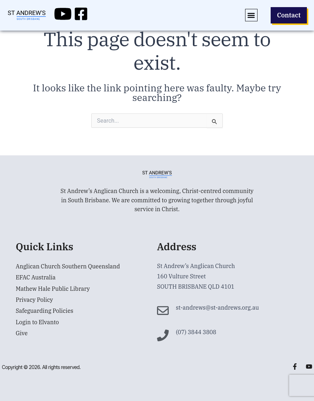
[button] (249, 15)
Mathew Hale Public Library (53, 289)
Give (22, 334)
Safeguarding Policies (44, 311)
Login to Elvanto (37, 323)
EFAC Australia (35, 277)
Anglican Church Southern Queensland (68, 266)
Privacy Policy (34, 300)
